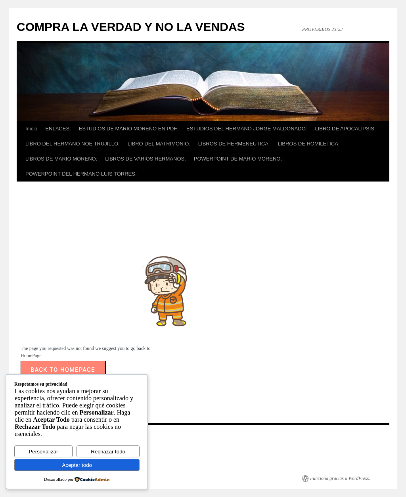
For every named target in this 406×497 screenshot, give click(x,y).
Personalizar (43, 452)
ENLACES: (58, 129)
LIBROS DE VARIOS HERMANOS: (145, 159)
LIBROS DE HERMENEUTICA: (234, 144)
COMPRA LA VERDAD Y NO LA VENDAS (131, 26)
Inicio (31, 129)
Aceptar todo (77, 465)
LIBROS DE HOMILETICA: (308, 144)
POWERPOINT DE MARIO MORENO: (238, 159)
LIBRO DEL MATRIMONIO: (159, 144)
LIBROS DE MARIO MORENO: (61, 159)
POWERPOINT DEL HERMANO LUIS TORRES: (81, 174)
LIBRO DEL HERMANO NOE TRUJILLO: (72, 144)
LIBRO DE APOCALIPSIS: (345, 129)
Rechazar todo (108, 452)
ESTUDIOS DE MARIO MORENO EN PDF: (128, 129)
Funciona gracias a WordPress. (340, 478)
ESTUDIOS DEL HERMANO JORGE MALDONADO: (246, 129)
